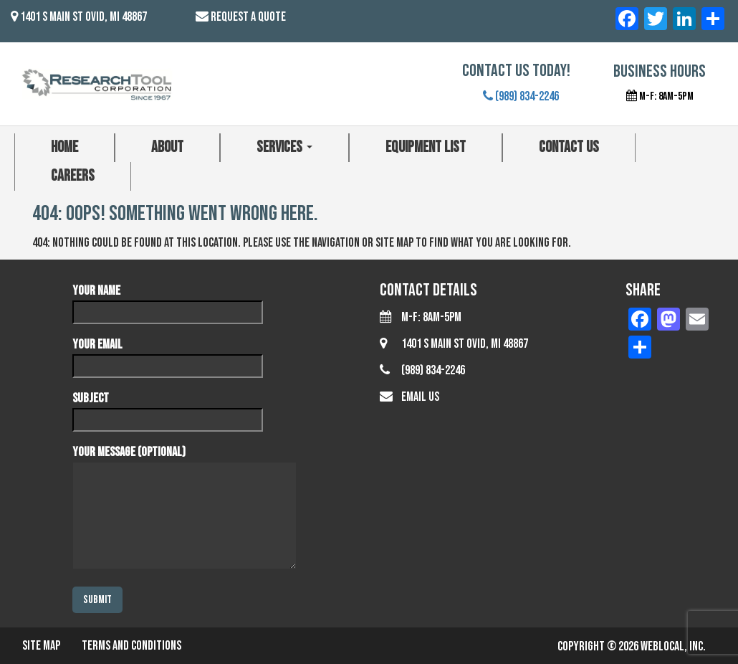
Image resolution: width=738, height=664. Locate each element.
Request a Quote (248, 16)
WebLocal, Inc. (673, 646)
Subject (167, 409)
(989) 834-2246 (521, 96)
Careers (73, 176)
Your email (167, 355)
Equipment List (425, 147)
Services (284, 147)
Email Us (420, 396)
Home (64, 147)
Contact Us (569, 147)
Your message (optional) (184, 509)
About (167, 147)
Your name (167, 301)
